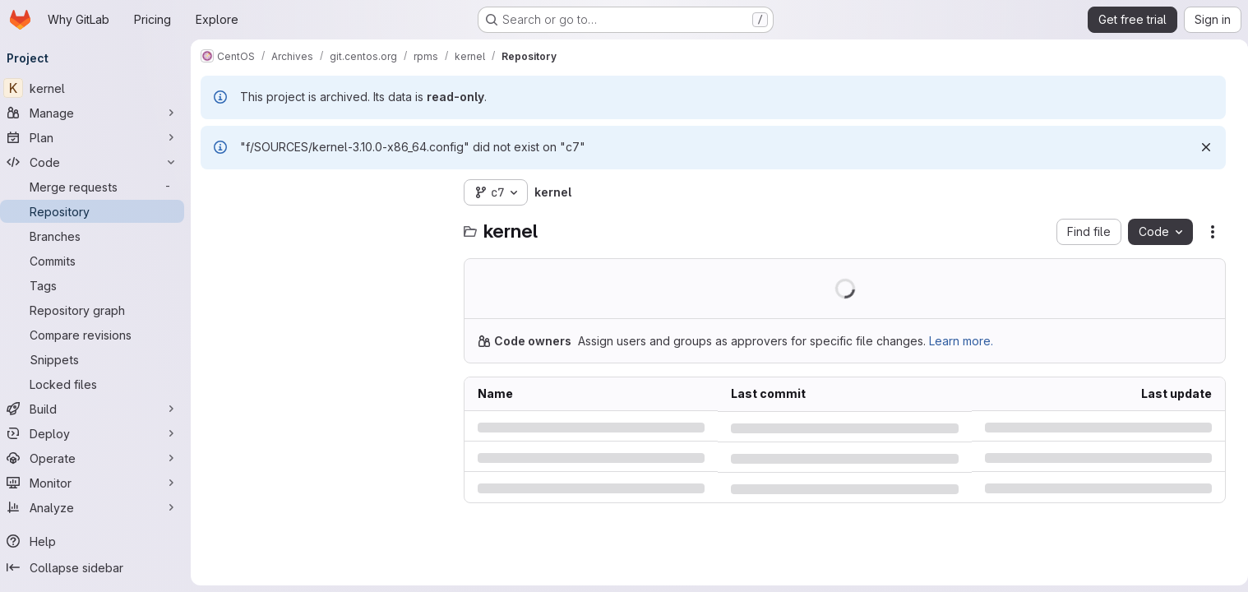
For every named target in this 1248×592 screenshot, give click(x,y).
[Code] (99, 161)
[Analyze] (99, 507)
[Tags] (99, 285)
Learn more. (968, 341)
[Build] (99, 408)
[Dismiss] (1199, 147)
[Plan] (99, 137)
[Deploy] (99, 433)
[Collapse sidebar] (99, 567)
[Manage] (99, 112)
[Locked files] (99, 383)
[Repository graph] (99, 309)
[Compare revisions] (99, 334)
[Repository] (99, 211)
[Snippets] (99, 359)
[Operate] (99, 457)
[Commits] (99, 260)
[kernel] (99, 87)
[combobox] (330, 225)
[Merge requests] (99, 186)
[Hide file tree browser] (220, 192)
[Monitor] (99, 482)
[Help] (99, 541)
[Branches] (99, 235)
